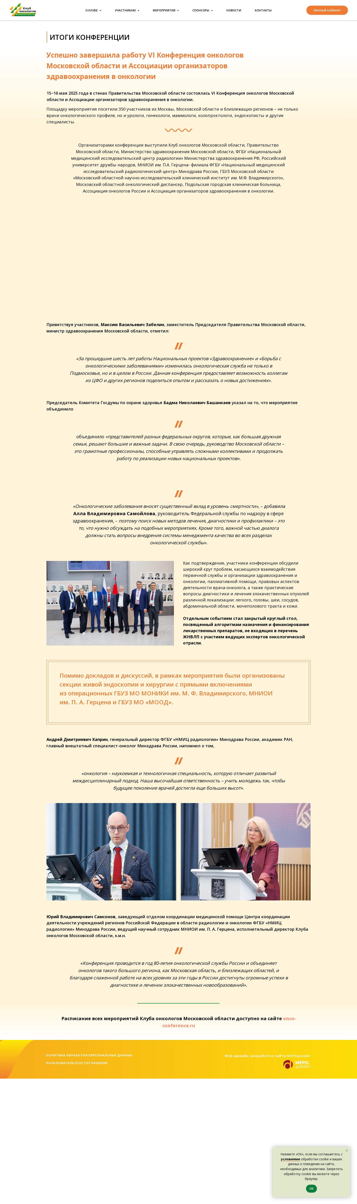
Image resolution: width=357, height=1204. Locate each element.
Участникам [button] (125, 10)
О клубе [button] (91, 10)
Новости (233, 10)
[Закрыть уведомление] (346, 1150)
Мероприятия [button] (164, 10)
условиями (290, 1159)
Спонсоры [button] (201, 10)
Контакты (263, 10)
